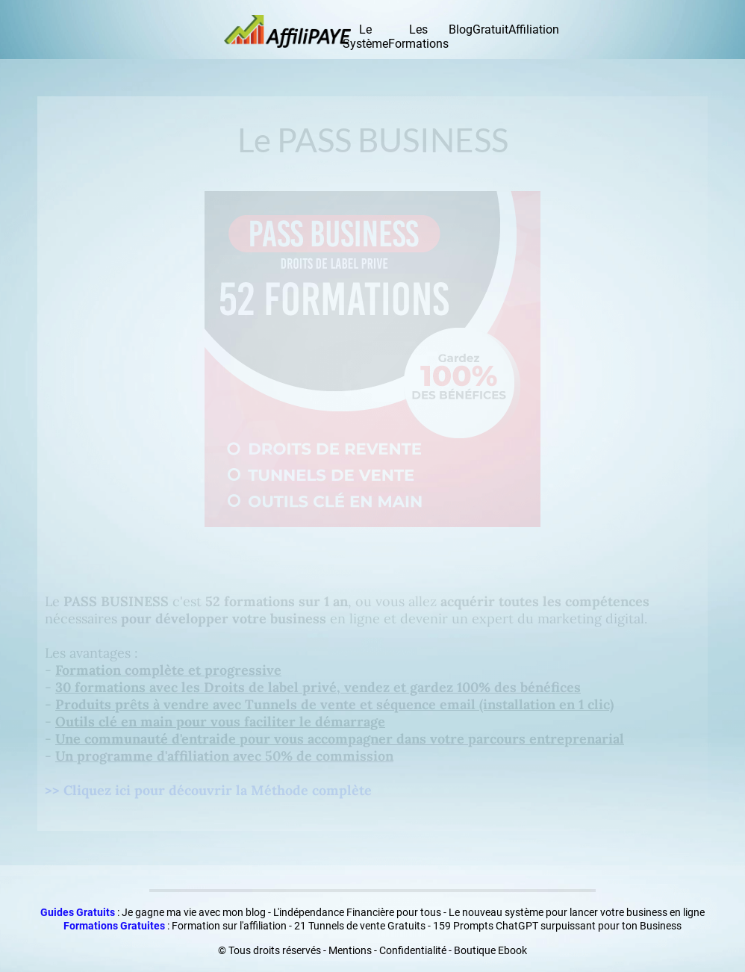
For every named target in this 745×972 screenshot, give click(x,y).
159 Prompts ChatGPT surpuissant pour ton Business (557, 926)
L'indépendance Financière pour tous (357, 912)
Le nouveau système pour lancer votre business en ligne (577, 912)
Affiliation (533, 29)
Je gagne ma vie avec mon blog (194, 912)
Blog (461, 29)
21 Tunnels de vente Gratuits (360, 926)
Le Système (365, 36)
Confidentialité (412, 950)
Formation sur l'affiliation (229, 926)
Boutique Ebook (490, 950)
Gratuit (490, 29)
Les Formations (418, 36)
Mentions (350, 950)
